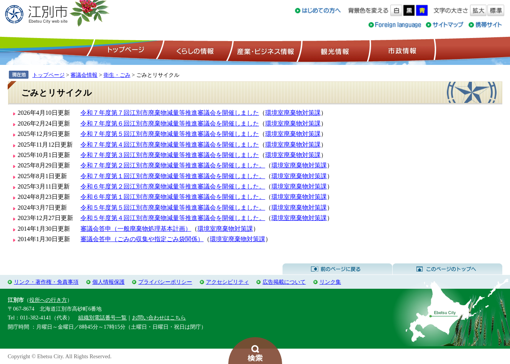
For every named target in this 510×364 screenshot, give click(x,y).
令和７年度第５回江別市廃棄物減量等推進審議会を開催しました (169, 134)
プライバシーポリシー (165, 282)
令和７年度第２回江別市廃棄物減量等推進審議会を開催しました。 (172, 165)
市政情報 (401, 50)
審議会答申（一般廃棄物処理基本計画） (135, 228)
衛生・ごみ (117, 75)
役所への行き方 (48, 300)
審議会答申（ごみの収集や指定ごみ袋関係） (142, 239)
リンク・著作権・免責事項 (46, 282)
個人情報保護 (108, 282)
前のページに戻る (337, 269)
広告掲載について (284, 282)
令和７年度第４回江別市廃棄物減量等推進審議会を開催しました (169, 144)
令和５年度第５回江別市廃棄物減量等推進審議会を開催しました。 (172, 207)
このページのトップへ (447, 269)
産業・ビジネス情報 (264, 50)
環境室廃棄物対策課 (293, 112)
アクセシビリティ (227, 282)
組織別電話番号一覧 (102, 317)
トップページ (124, 50)
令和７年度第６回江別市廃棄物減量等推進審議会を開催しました (169, 123)
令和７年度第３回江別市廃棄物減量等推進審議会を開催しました (169, 155)
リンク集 (330, 282)
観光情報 (334, 50)
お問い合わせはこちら (159, 317)
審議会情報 (83, 75)
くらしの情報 (194, 50)
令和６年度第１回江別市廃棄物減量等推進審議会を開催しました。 (172, 197)
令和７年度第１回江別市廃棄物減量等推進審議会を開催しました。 (172, 176)
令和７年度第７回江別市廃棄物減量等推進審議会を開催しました (169, 112)
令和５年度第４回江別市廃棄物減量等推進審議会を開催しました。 (172, 218)
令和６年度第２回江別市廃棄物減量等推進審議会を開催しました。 (172, 186)
